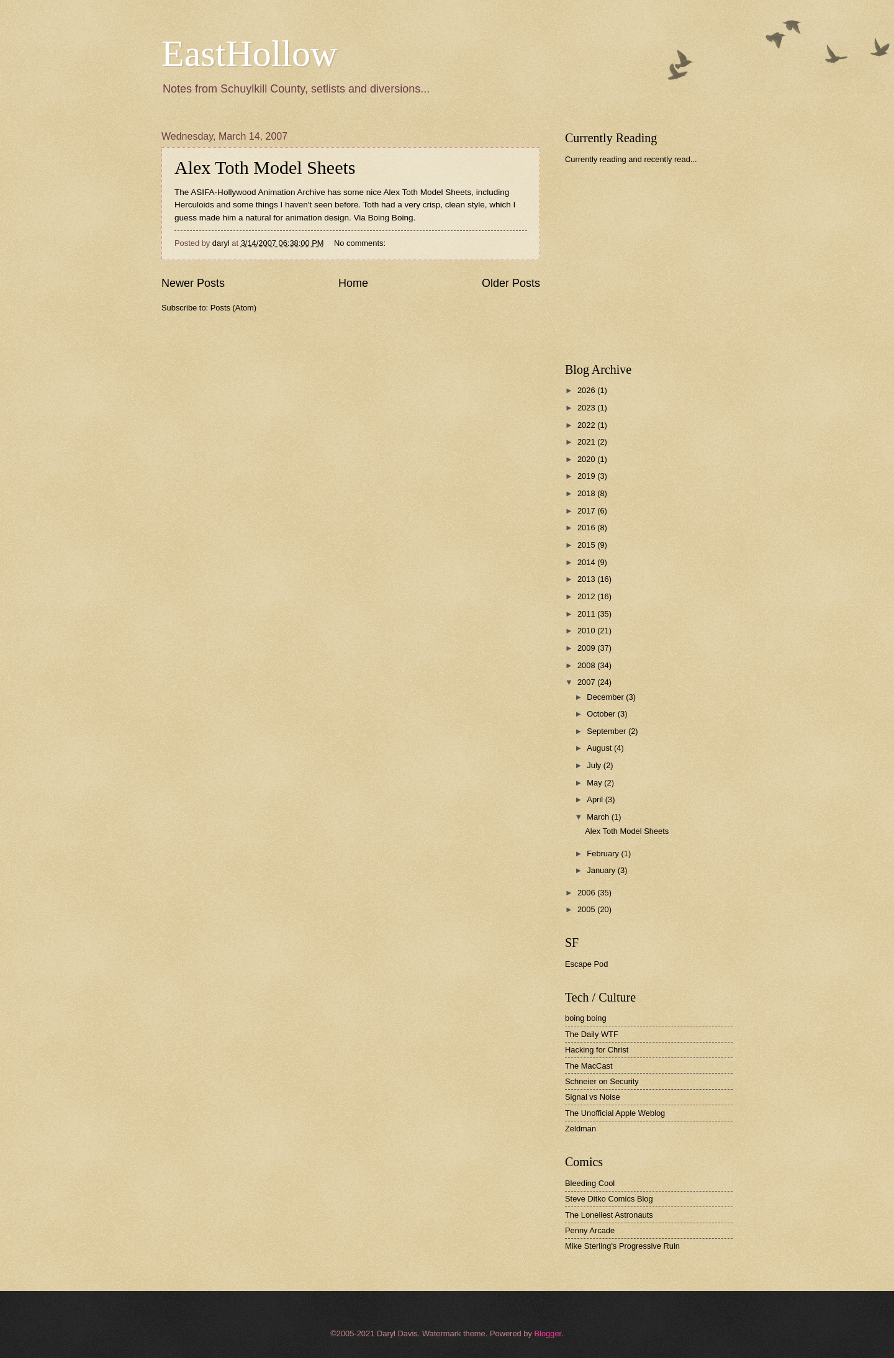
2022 (587, 425)
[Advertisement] (658, 263)
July (595, 765)
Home (353, 283)
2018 (587, 493)
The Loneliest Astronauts (609, 1215)
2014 (587, 562)
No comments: (361, 243)
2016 (587, 527)
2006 (587, 892)
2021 (587, 441)
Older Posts (511, 283)
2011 (587, 613)
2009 (587, 648)
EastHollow (249, 53)
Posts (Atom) (233, 307)
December (606, 697)
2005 (587, 909)
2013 (587, 579)
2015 (587, 545)
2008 (587, 665)
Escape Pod (586, 964)
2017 (587, 510)
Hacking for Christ (596, 1049)
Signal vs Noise (592, 1097)
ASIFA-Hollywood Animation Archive (258, 192)
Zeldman (580, 1128)
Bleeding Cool (590, 1183)
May (595, 782)
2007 (587, 682)
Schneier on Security (602, 1081)
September (607, 731)
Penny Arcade (590, 1230)
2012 (587, 596)
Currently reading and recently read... (631, 159)
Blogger (547, 1333)
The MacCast (589, 1066)
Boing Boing (390, 217)
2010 (587, 630)
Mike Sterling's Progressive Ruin (622, 1246)
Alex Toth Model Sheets (265, 167)
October (602, 713)
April (596, 799)
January (602, 870)
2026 (587, 390)
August (600, 748)
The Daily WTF (591, 1034)
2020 (587, 459)
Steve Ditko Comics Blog (609, 1198)
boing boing (586, 1018)
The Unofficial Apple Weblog (615, 1113)
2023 (587, 407)
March (599, 817)
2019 (587, 476)
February (604, 853)
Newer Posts (193, 283)
